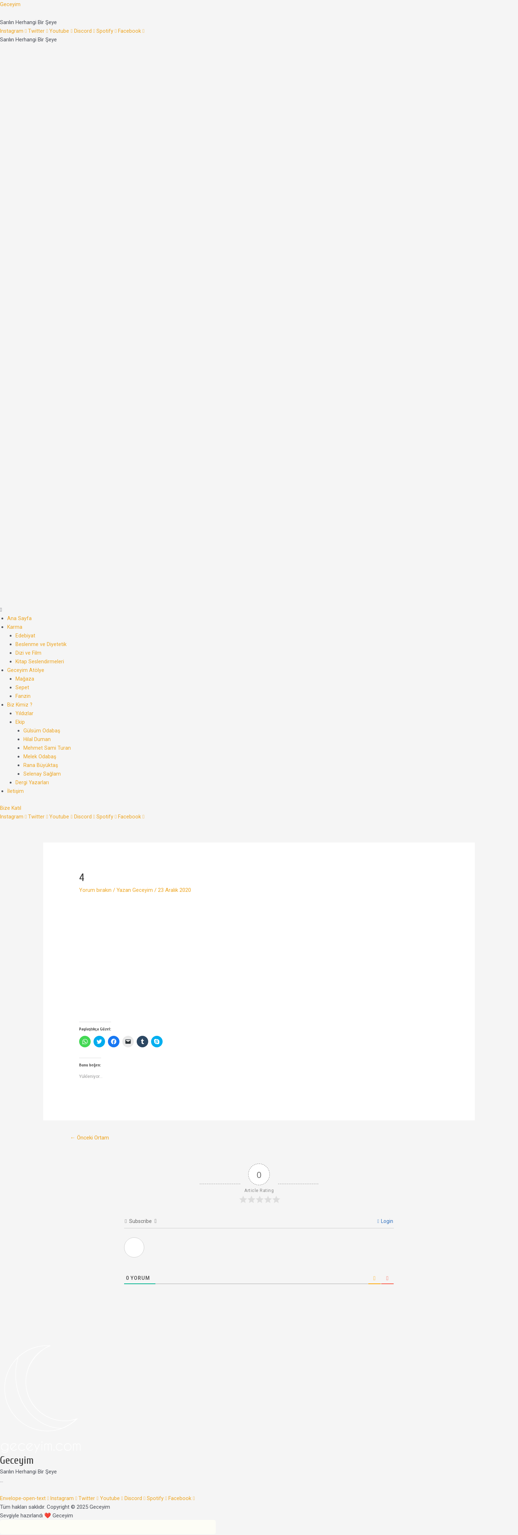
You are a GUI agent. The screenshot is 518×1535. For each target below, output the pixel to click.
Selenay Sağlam (42, 774)
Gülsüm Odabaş (42, 730)
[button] (259, 609)
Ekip (20, 722)
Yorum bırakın (95, 890)
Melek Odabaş (39, 756)
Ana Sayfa (19, 618)
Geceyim (10, 4)
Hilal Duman (37, 739)
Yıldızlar (24, 713)
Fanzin (23, 696)
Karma (15, 627)
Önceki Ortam (91, 1137)
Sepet (22, 687)
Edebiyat (25, 635)
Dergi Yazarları (32, 782)
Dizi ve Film (28, 653)
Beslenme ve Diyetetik (41, 644)
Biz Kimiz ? (20, 704)
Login (385, 1222)
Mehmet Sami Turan (47, 748)
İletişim (15, 791)
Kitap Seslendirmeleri (40, 661)
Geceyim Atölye (25, 670)
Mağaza (24, 679)
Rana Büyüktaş (40, 765)
